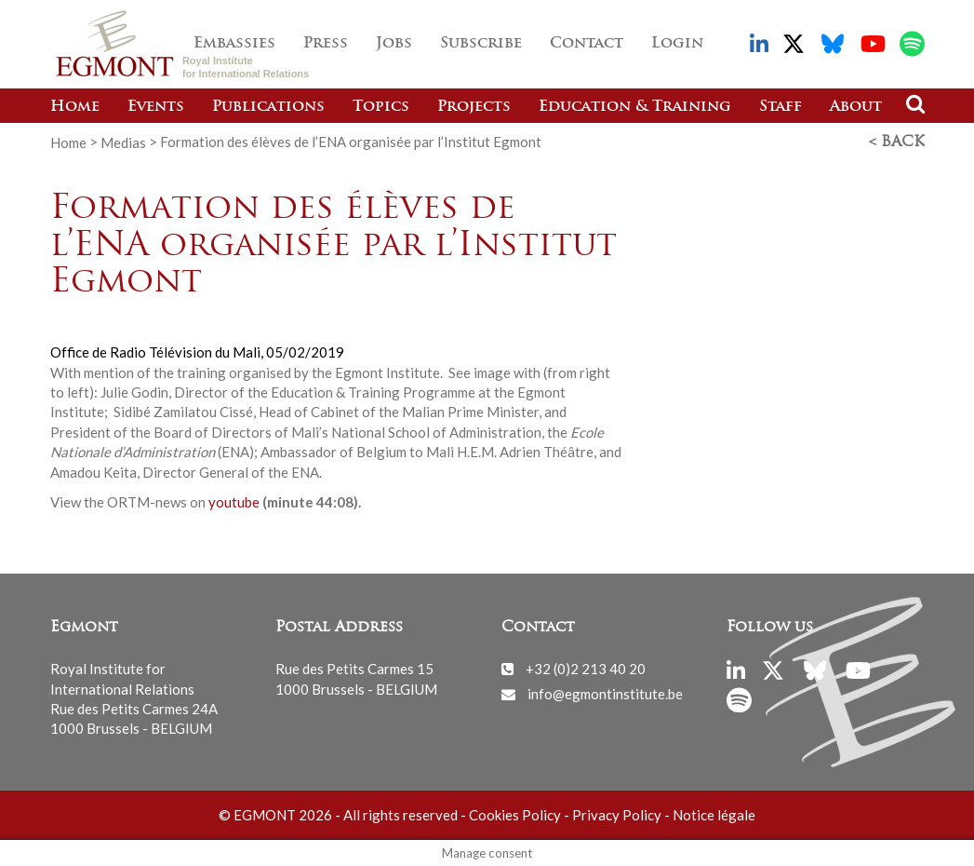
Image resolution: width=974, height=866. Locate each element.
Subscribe (481, 43)
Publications (268, 107)
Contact (586, 43)
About (856, 107)
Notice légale (714, 814)
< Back (897, 142)
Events (155, 107)
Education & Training (635, 107)
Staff (780, 107)
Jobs (394, 43)
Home (75, 107)
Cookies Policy (515, 814)
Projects (474, 107)
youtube (234, 501)
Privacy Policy (616, 814)
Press (325, 43)
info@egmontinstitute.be (605, 692)
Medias (123, 141)
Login (677, 43)
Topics (381, 107)
